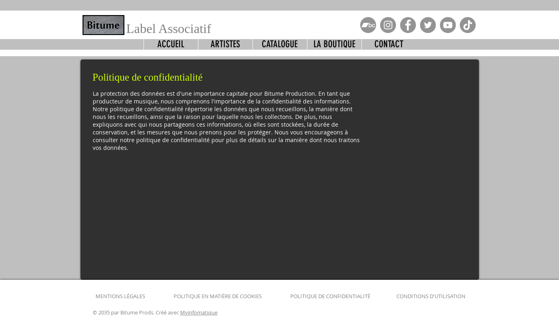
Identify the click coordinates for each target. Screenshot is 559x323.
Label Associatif (168, 28)
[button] (279, 44)
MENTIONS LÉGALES (120, 296)
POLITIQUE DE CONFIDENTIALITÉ (330, 296)
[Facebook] (408, 25)
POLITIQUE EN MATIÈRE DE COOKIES (218, 296)
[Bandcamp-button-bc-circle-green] (368, 25)
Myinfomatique (199, 312)
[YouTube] (448, 25)
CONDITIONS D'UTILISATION (430, 296)
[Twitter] (428, 25)
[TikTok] (468, 25)
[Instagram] (388, 25)
